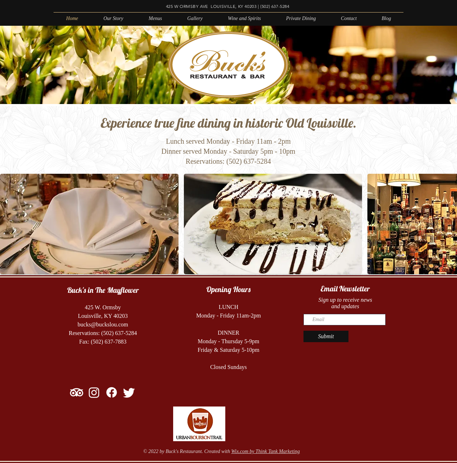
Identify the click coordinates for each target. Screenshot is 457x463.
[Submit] (325, 336)
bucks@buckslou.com (102, 324)
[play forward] (448, 224)
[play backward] (9, 224)
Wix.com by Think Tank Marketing (265, 451)
